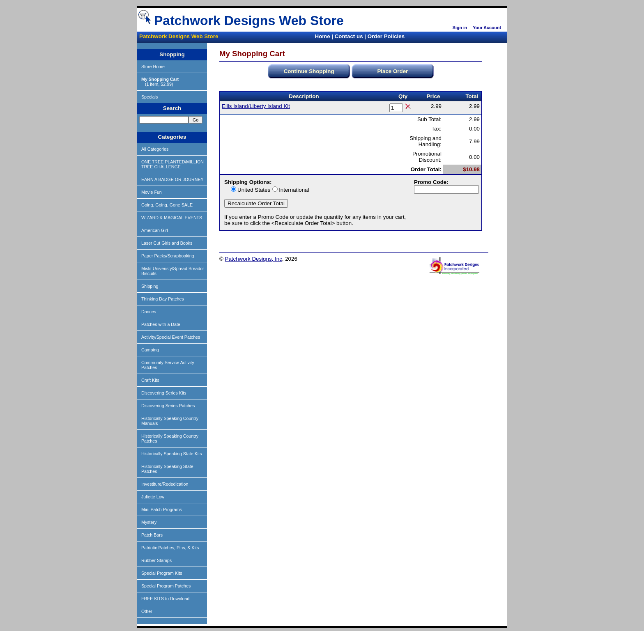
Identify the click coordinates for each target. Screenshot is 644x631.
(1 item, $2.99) (160, 82)
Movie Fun (151, 192)
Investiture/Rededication (164, 484)
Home (322, 36)
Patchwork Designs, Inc (253, 259)
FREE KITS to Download (165, 598)
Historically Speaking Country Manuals (169, 421)
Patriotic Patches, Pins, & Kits (170, 547)
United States (253, 190)
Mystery (148, 522)
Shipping (149, 286)
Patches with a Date (160, 324)
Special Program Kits (161, 573)
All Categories (154, 149)
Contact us (349, 36)
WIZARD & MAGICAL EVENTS (171, 217)
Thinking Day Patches (162, 298)
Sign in (460, 27)
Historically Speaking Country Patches (169, 438)
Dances (148, 311)
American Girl (154, 230)
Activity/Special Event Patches (170, 337)
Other (146, 611)
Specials (149, 96)
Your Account (487, 27)
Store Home (153, 66)
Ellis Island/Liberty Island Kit (256, 106)
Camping (150, 349)
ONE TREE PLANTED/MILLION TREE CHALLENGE (172, 164)
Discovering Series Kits (163, 392)
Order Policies (386, 36)
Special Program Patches (166, 585)
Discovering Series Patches (168, 405)
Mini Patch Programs (161, 509)
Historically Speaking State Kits (171, 453)
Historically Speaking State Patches (167, 469)
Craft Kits (150, 380)
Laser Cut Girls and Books (166, 243)
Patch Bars (152, 534)
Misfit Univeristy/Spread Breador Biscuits (172, 271)
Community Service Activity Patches (167, 365)
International (294, 190)
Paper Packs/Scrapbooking (167, 255)
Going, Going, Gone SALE (167, 204)
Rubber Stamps (156, 560)
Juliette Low (152, 496)
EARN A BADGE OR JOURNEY (172, 179)
